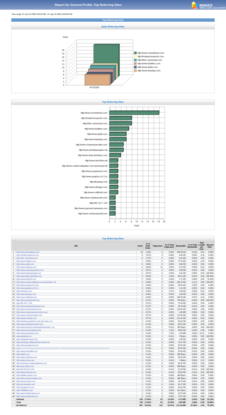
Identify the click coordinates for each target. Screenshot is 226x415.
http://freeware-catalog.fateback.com (31, 363)
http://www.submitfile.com (27, 351)
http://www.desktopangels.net (28, 273)
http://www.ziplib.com (25, 264)
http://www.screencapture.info (28, 330)
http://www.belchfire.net (26, 279)
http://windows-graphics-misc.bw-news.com (34, 321)
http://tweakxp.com (24, 291)
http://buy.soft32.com (25, 366)
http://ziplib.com (22, 354)
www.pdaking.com (24, 336)
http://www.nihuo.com (25, 360)
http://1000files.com (24, 390)
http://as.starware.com (25, 384)
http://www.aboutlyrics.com (27, 333)
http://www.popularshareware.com (30, 306)
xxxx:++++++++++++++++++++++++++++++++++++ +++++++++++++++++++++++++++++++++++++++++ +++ (63, 348)
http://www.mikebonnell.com (28, 300)
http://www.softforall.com (26, 297)
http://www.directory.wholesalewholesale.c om (35, 327)
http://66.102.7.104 (24, 303)
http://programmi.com (25, 387)
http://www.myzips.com (25, 381)
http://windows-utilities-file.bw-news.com (33, 342)
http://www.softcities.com (26, 357)
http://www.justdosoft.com (27, 396)
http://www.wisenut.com (26, 372)
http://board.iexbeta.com (26, 318)
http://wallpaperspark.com (27, 339)
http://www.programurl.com (27, 285)
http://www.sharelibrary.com (27, 252)
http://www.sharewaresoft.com (28, 309)
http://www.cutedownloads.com (29, 315)
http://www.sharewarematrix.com (30, 270)
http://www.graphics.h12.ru (27, 288)
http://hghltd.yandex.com (26, 375)
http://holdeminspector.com (27, 255)
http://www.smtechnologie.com (29, 378)
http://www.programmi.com (27, 345)
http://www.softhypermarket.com (29, 324)
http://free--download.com (27, 258)
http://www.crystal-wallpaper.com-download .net (36, 282)
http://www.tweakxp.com (26, 267)
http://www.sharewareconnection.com (32, 312)
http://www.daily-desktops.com (29, 276)
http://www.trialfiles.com (26, 261)
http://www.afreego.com (26, 294)
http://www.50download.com (28, 393)
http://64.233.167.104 (25, 369)
